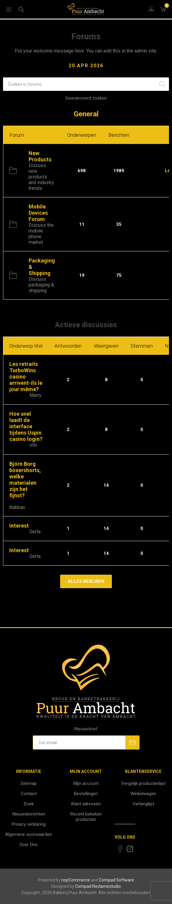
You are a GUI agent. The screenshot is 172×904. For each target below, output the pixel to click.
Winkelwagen (143, 793)
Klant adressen (86, 804)
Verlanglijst (143, 804)
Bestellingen (86, 793)
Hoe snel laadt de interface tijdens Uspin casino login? (25, 426)
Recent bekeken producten (86, 816)
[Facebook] (120, 849)
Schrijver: (18, 395)
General (86, 114)
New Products (40, 156)
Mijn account (86, 783)
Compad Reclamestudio (98, 886)
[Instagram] (130, 849)
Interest (19, 525)
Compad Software (116, 880)
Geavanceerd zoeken (86, 98)
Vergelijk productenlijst (143, 783)
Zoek (28, 804)
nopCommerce (75, 880)
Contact (29, 793)
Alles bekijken (86, 581)
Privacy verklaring (29, 824)
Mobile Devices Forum (38, 212)
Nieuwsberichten (28, 814)
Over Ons (29, 844)
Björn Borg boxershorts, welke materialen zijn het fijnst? (25, 479)
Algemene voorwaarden (28, 834)
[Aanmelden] (79, 742)
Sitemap (28, 783)
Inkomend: (152, 170)
